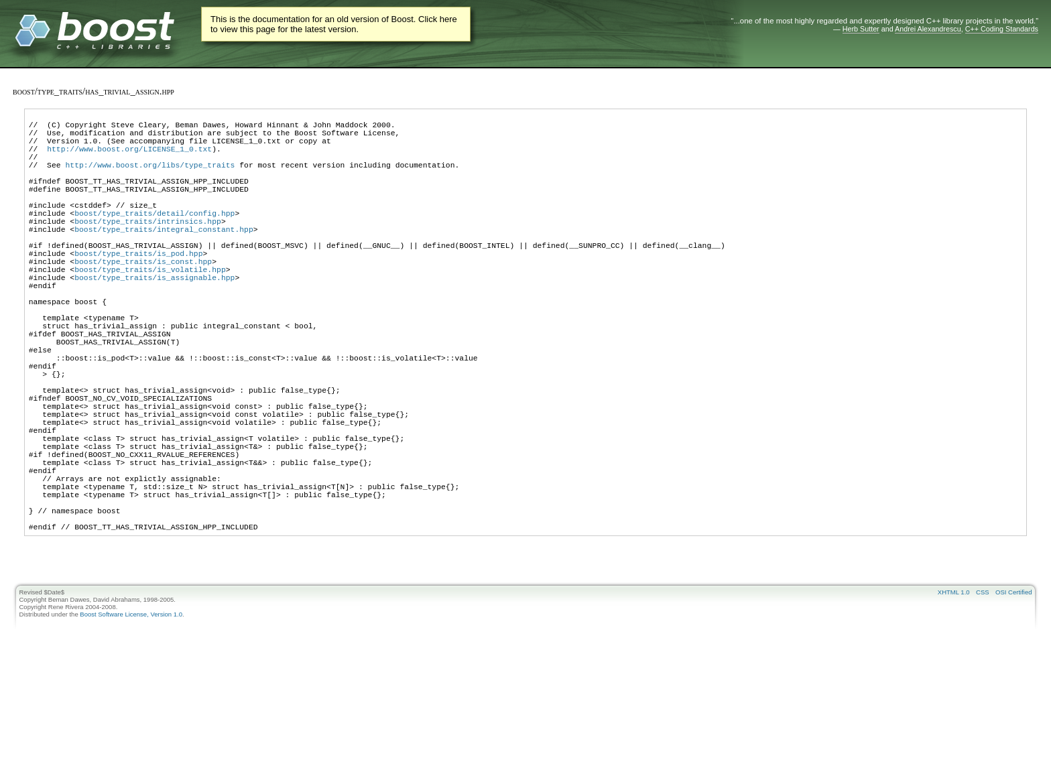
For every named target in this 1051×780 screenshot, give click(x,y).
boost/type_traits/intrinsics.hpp (147, 249)
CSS (982, 696)
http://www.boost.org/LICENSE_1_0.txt (129, 158)
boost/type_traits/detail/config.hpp (154, 239)
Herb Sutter (861, 29)
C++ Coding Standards (1001, 29)
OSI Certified (1013, 696)
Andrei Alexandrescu (928, 29)
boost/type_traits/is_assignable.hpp (154, 319)
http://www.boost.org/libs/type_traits (150, 179)
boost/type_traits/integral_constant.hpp (163, 259)
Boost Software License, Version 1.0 (131, 718)
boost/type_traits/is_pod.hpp (138, 289)
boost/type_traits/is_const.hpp (143, 299)
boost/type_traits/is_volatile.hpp (150, 309)
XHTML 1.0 (954, 696)
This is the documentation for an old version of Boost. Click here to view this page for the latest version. (333, 24)
